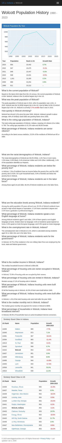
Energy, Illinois (17, 415)
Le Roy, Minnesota (18, 422)
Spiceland (18, 346)
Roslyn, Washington (18, 404)
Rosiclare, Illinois (17, 387)
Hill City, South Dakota (19, 418)
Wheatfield (18, 371)
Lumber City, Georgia (19, 401)
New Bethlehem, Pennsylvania (22, 425)
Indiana (10, 3)
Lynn (16, 364)
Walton (17, 329)
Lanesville (18, 367)
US (3, 3)
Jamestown (19, 353)
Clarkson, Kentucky (18, 411)
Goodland (18, 339)
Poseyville (18, 336)
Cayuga (17, 360)
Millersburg (19, 357)
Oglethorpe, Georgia (19, 429)
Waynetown (19, 332)
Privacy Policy (45, 438)
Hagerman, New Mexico (20, 394)
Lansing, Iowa (16, 397)
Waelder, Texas (17, 390)
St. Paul (18, 343)
